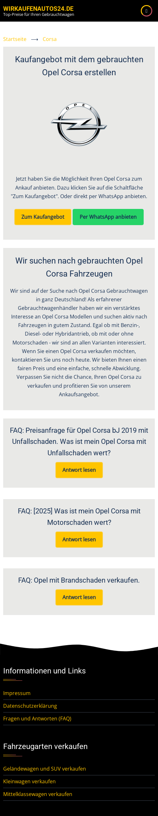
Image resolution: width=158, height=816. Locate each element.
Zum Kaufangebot (42, 216)
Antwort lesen (79, 469)
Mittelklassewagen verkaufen (37, 794)
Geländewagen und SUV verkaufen (44, 768)
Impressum (17, 693)
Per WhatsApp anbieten (108, 216)
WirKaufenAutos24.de (38, 8)
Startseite (14, 39)
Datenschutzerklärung (30, 705)
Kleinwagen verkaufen (29, 781)
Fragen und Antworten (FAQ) (37, 718)
